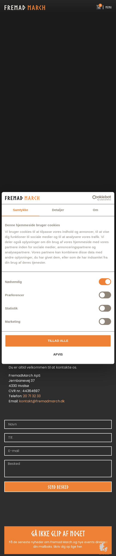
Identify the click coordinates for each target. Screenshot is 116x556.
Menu (108, 7)
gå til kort (104, 553)
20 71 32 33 (32, 396)
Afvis (58, 354)
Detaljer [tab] (58, 210)
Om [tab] (95, 210)
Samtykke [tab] (20, 210)
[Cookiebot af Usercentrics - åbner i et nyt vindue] (92, 198)
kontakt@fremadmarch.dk (42, 401)
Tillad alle (58, 340)
